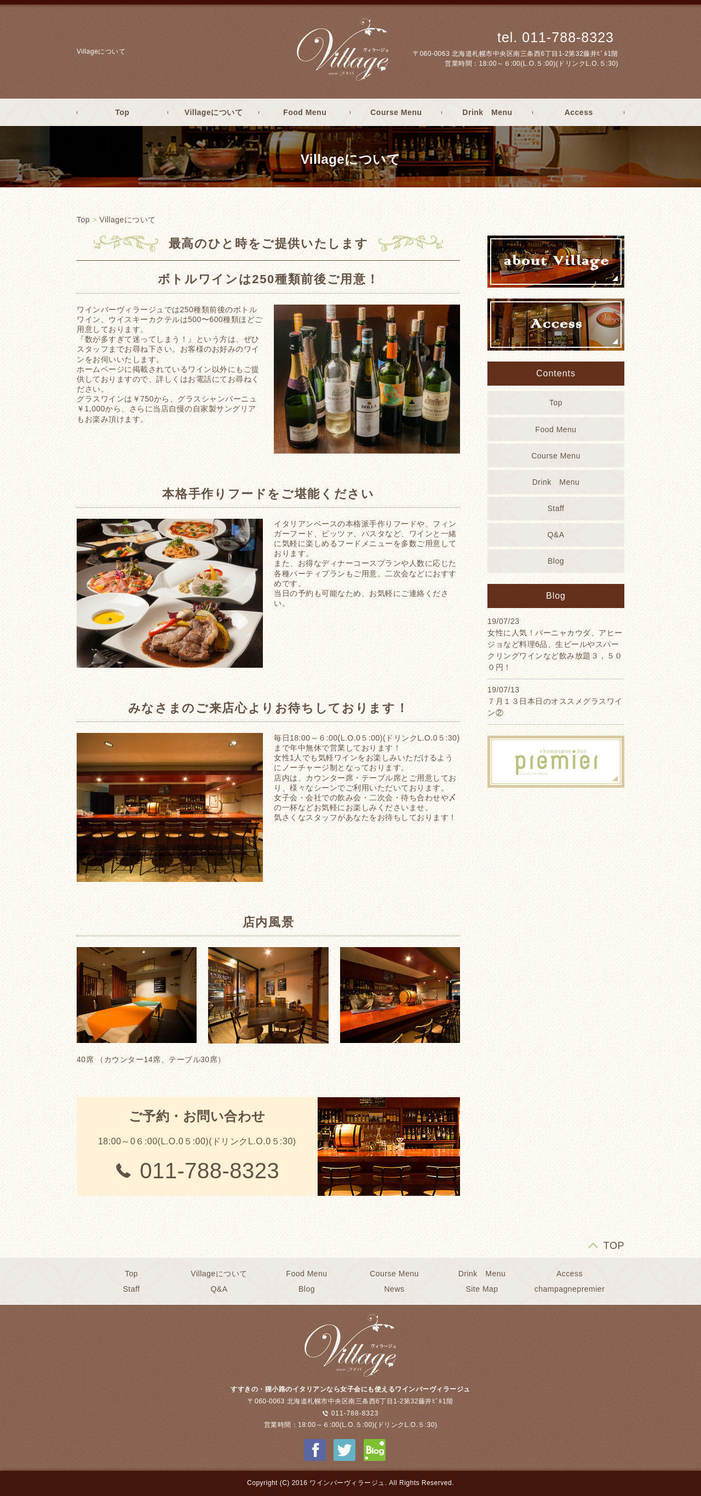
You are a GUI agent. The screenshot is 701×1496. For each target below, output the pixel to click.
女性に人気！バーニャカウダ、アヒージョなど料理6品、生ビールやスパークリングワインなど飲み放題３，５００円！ (555, 650)
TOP (614, 1245)
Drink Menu (487, 112)
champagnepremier (570, 1289)
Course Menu (396, 112)
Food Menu (304, 112)
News (394, 1289)
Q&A (555, 534)
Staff (555, 508)
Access (579, 112)
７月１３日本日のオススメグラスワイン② (555, 707)
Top (122, 112)
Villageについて (214, 112)
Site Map (482, 1289)
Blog (556, 561)
